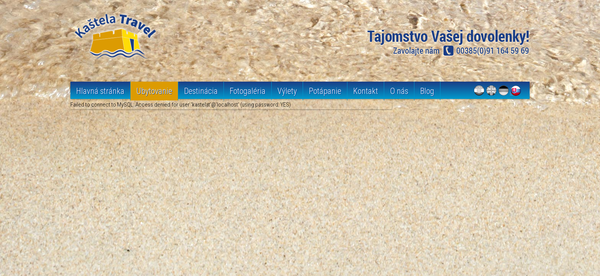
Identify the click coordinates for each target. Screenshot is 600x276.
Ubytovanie (154, 91)
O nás (399, 91)
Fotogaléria (248, 91)
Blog (427, 91)
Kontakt (365, 91)
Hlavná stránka (100, 91)
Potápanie (325, 91)
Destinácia (201, 91)
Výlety (287, 91)
